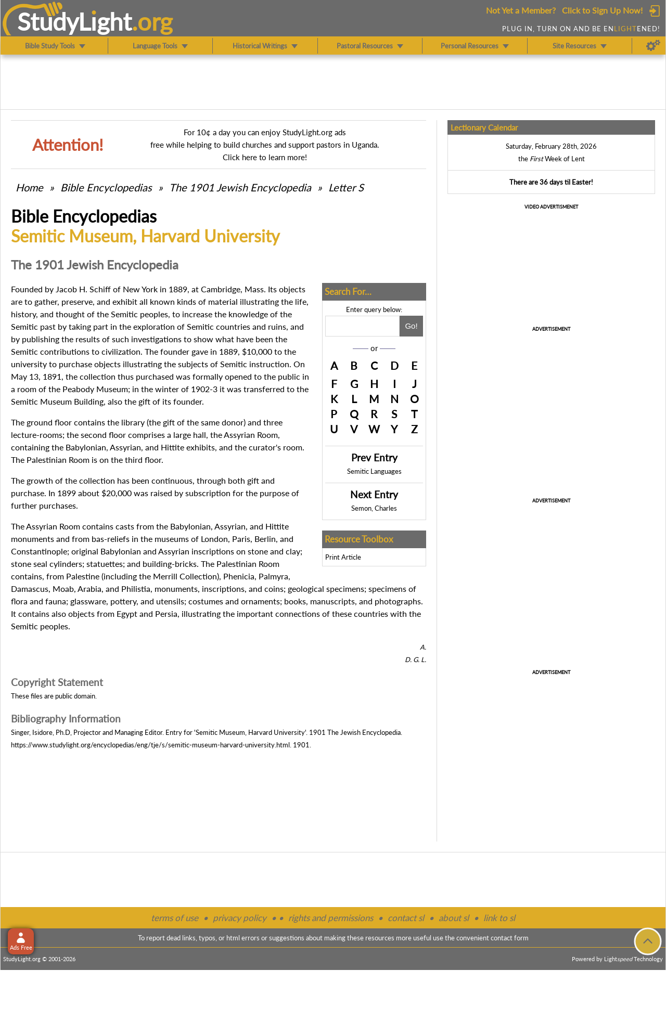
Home (29, 187)
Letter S (346, 187)
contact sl (406, 917)
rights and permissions (330, 917)
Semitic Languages (374, 471)
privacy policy (239, 917)
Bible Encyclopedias (106, 187)
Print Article (343, 557)
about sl (454, 917)
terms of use (174, 917)
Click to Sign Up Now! (602, 10)
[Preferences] (653, 46)
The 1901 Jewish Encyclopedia (241, 187)
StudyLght (74, 21)
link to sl (499, 917)
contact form (510, 938)
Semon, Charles (374, 508)
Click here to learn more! (265, 157)
